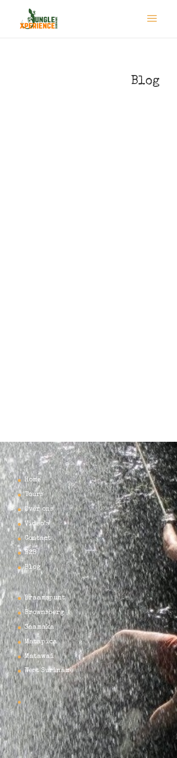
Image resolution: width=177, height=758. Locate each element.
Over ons (39, 509)
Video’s (37, 524)
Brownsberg (44, 612)
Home (33, 480)
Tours (34, 494)
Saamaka (39, 627)
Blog (33, 567)
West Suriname (49, 670)
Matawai (39, 656)
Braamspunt (45, 598)
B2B (31, 552)
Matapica (41, 642)
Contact (38, 538)
